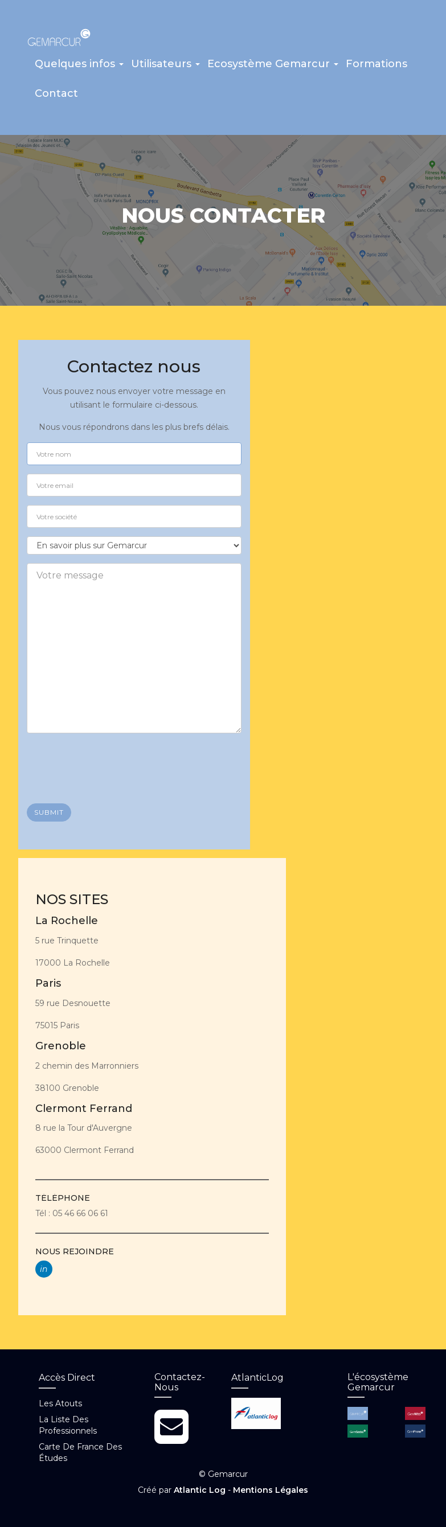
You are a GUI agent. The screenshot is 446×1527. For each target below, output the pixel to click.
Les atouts (60, 1403)
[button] (79, 68)
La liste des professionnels (68, 1425)
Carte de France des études (80, 1452)
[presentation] (113, 764)
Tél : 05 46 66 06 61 (71, 1213)
